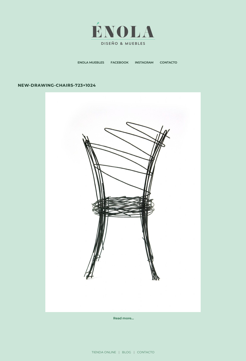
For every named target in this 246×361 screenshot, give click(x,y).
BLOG (126, 352)
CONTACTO (145, 352)
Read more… (123, 318)
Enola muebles (91, 62)
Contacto (168, 62)
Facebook (119, 62)
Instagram (144, 62)
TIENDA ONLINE (104, 352)
